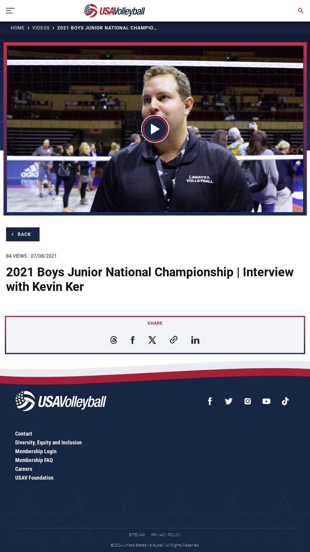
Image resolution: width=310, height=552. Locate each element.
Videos (41, 28)
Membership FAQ (34, 460)
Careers (23, 469)
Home (18, 28)
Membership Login (36, 451)
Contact (23, 433)
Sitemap (137, 535)
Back (24, 234)
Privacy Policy (166, 535)
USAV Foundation (34, 477)
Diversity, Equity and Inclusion (48, 442)
